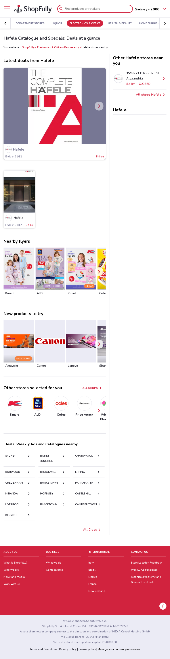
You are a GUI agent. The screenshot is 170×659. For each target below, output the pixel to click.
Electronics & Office (82, 23)
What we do (53, 562)
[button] (5, 23)
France (92, 584)
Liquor (54, 23)
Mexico (92, 577)
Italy (91, 562)
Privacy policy (67, 649)
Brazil (92, 570)
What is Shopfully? (15, 562)
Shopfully (28, 47)
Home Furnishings (149, 23)
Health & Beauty (116, 23)
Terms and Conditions (43, 649)
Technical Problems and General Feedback (146, 579)
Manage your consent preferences (119, 649)
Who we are (11, 570)
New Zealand (96, 591)
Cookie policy (87, 649)
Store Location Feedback (146, 562)
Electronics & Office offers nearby (58, 47)
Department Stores (27, 23)
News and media (14, 577)
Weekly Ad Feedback (144, 570)
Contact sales (54, 570)
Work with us (12, 584)
